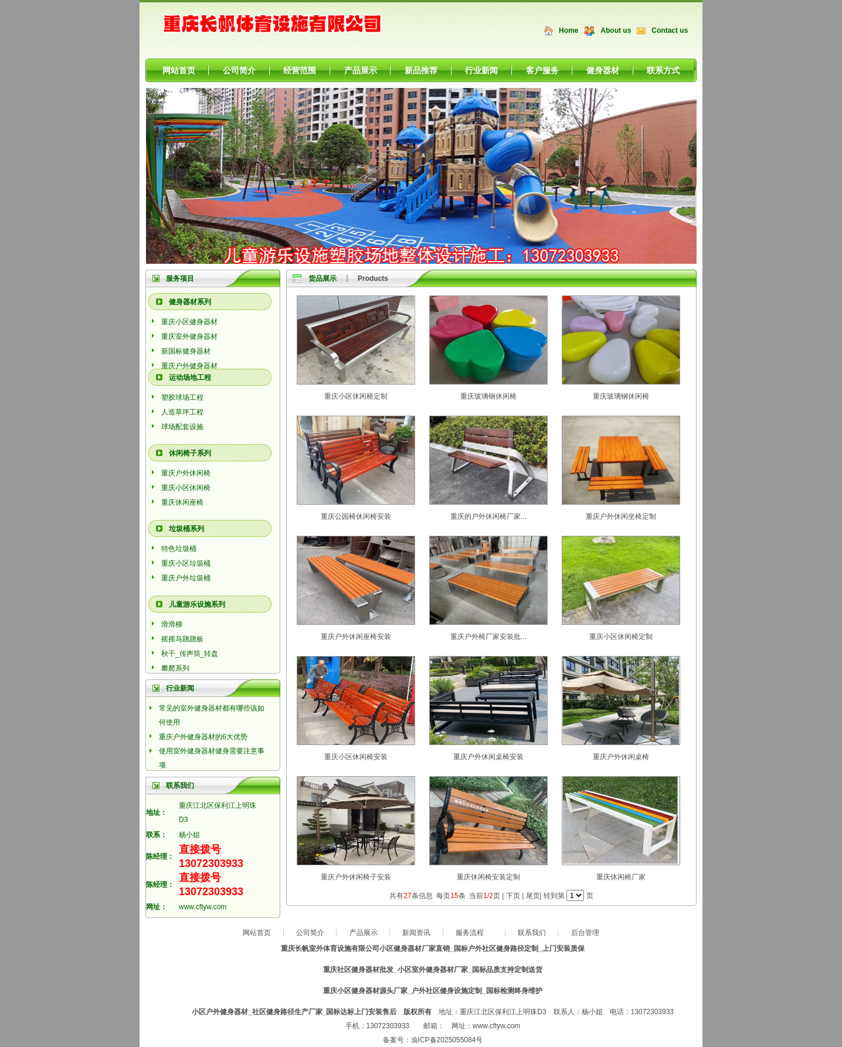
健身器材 (602, 70)
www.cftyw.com (202, 907)
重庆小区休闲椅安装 (356, 757)
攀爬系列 (175, 668)
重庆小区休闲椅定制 (356, 396)
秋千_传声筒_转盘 (189, 654)
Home (568, 30)
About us (615, 30)
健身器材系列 (190, 302)
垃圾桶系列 (186, 529)
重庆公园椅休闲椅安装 (356, 516)
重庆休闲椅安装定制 (488, 877)
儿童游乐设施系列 (197, 604)
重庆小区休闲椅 (185, 488)
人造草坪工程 (182, 412)
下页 (513, 896)
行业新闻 (481, 70)
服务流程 (470, 933)
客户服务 (542, 70)
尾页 (533, 896)
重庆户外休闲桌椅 (621, 757)
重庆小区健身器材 (189, 322)
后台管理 (585, 933)
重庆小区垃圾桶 (185, 563)
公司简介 (239, 70)
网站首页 (178, 70)
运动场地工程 (190, 377)
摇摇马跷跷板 (182, 639)
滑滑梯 (171, 624)
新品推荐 (421, 70)
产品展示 (360, 70)
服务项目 (180, 278)
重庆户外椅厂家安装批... (488, 637)
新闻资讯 (416, 933)
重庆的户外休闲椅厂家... (488, 516)
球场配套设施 (182, 427)
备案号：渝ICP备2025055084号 (433, 1040)
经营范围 (299, 70)
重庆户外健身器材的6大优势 (203, 737)
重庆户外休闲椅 (185, 473)
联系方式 (663, 70)
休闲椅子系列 (190, 453)
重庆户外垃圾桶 (185, 578)
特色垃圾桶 (178, 549)
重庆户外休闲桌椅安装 (488, 757)
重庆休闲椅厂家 (621, 877)
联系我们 (532, 933)
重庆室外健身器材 (189, 336)
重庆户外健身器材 (189, 366)
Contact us (669, 30)
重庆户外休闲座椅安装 (356, 637)
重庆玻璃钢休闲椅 (488, 396)
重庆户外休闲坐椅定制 (621, 516)
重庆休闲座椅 (182, 502)
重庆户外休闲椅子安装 (356, 877)
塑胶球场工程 (182, 397)
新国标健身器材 (185, 351)
